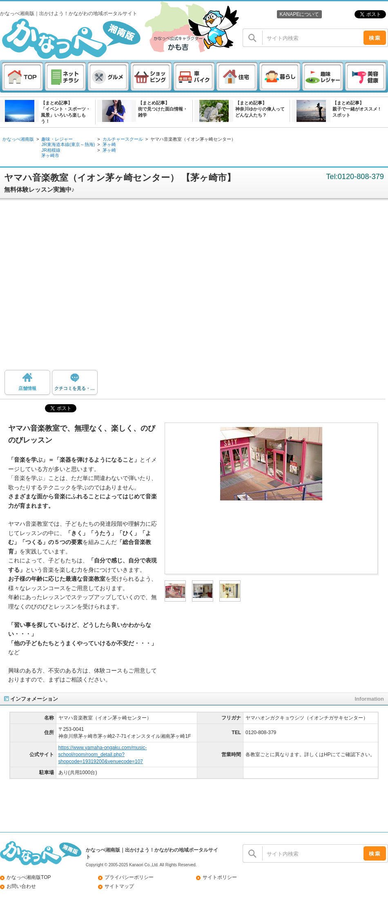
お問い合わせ (21, 886)
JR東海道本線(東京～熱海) (68, 144)
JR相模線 (50, 150)
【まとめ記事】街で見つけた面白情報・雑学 (162, 108)
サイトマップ (119, 886)
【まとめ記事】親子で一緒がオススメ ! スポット (356, 108)
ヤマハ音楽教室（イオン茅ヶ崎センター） (193, 139)
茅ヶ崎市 (50, 155)
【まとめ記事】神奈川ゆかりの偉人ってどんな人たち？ (260, 108)
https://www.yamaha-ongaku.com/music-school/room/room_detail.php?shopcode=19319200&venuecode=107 (102, 754)
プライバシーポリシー (129, 877)
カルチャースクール (123, 139)
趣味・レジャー (57, 139)
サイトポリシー (220, 877)
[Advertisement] (76, 287)
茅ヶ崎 (109, 144)
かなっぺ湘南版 (18, 139)
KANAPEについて (299, 14)
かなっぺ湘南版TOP (29, 877)
